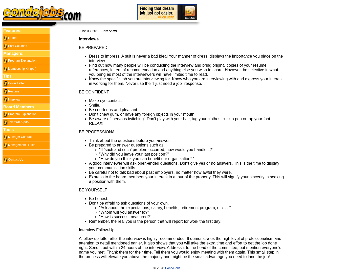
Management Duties (19, 145)
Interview (11, 99)
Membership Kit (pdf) (19, 68)
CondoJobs (173, 268)
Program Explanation (19, 60)
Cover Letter (14, 83)
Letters (10, 38)
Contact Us (13, 159)
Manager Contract (17, 137)
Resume (11, 91)
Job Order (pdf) (16, 122)
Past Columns (15, 46)
